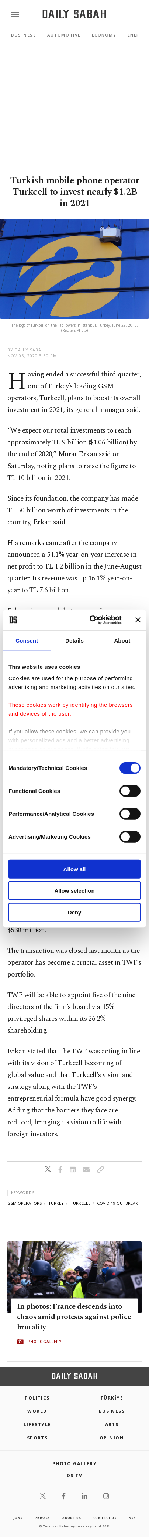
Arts (112, 1424)
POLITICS (37, 1398)
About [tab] (122, 640)
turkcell (80, 1203)
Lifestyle (37, 1424)
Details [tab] (74, 640)
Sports (37, 1438)
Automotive (63, 35)
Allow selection (74, 890)
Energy (137, 35)
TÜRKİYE (111, 1398)
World (37, 1411)
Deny (75, 912)
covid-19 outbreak (117, 1203)
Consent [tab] (26, 640)
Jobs (18, 1518)
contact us (105, 1518)
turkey (56, 1203)
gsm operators (24, 1203)
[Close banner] (138, 620)
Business (23, 35)
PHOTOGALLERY (45, 1341)
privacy (42, 1518)
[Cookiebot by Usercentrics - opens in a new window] (91, 620)
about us (71, 1518)
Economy (104, 35)
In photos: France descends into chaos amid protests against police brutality (74, 1317)
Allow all (74, 869)
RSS (132, 1518)
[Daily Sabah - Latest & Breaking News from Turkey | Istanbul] (74, 14)
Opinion (112, 1438)
